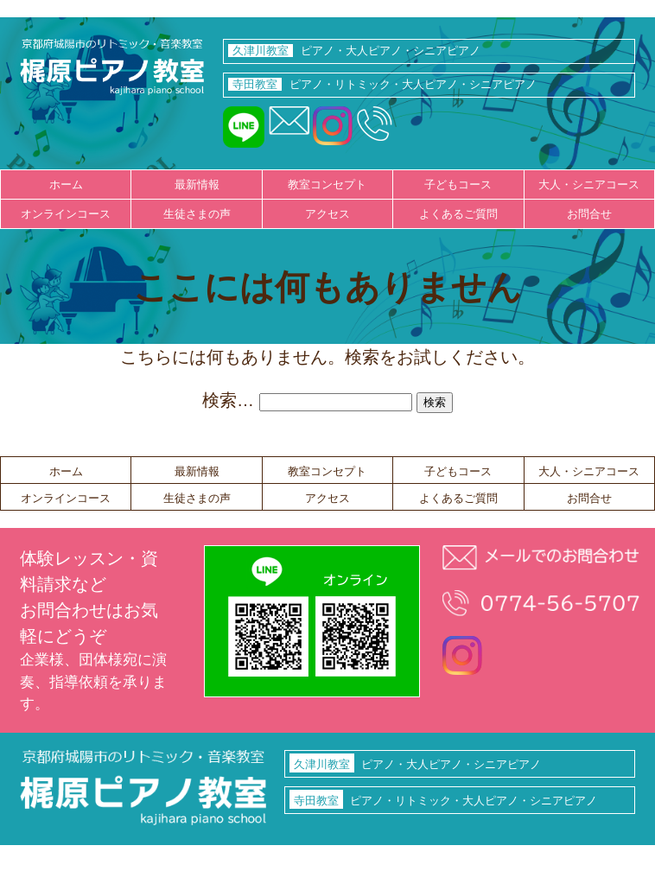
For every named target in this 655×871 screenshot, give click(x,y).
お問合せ (589, 213)
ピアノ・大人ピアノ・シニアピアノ (354, 50)
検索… (228, 400)
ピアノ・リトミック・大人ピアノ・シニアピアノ (382, 84)
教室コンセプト (327, 184)
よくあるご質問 (458, 213)
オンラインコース (66, 213)
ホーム (66, 184)
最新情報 (197, 184)
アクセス (327, 213)
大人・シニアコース (588, 184)
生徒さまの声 (197, 213)
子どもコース (458, 184)
